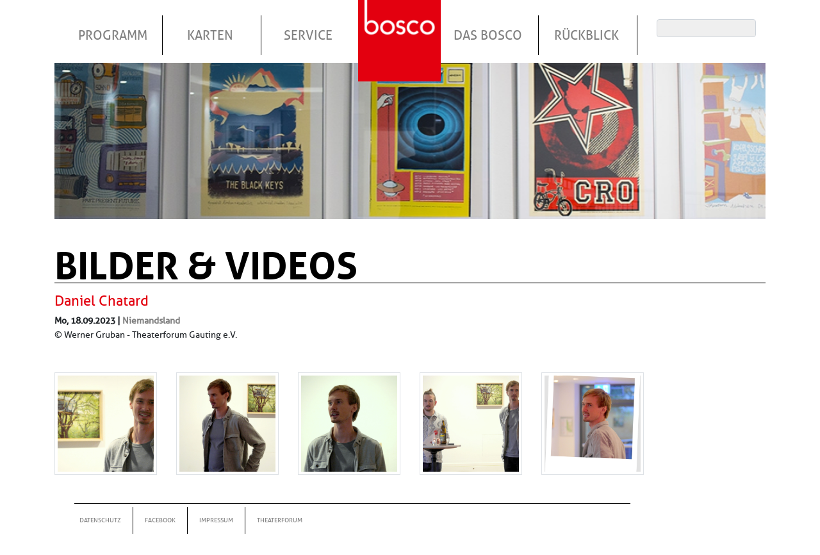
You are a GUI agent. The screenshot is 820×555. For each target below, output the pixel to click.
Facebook (160, 520)
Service (308, 35)
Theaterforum (279, 520)
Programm (112, 35)
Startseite (401, 25)
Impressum (216, 520)
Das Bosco (488, 35)
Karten (210, 35)
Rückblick (586, 35)
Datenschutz (100, 520)
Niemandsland (151, 320)
